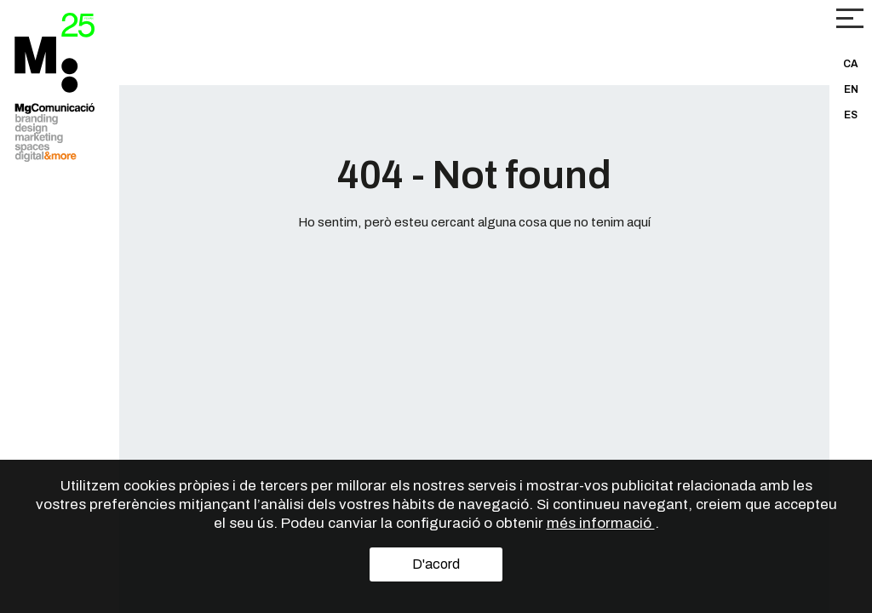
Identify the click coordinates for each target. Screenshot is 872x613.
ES (851, 115)
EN (851, 89)
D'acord (436, 564)
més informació (601, 523)
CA (850, 64)
